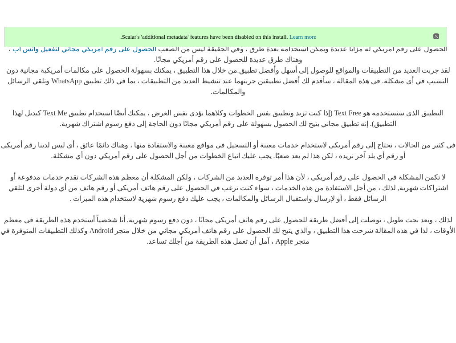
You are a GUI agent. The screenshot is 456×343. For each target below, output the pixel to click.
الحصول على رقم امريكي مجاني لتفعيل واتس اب (84, 49)
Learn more (302, 36)
